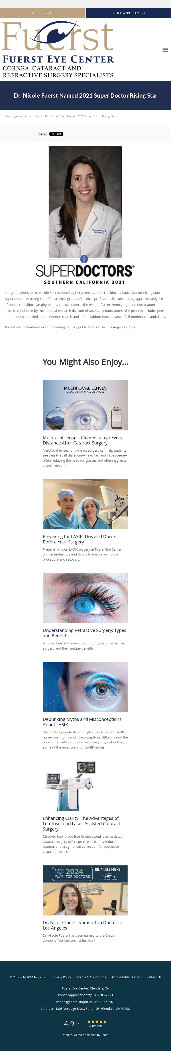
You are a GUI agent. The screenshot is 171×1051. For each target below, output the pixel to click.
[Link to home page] (80, 49)
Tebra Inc (40, 977)
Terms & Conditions (91, 977)
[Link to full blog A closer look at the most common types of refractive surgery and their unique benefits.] (85, 607)
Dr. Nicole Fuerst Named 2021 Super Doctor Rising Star (80, 116)
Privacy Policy (61, 977)
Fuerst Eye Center (15, 116)
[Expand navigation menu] (165, 50)
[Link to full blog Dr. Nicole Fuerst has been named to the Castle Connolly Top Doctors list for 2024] (85, 899)
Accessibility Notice (125, 977)
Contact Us (153, 977)
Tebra (104, 1035)
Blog (36, 116)
